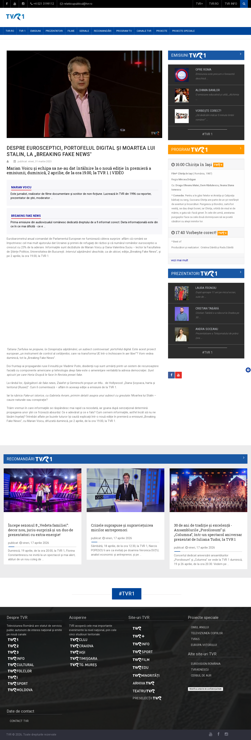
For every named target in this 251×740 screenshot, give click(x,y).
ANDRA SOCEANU (207, 329)
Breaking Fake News (26, 215)
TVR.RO (214, 3)
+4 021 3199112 (42, 3)
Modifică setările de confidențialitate (205, 689)
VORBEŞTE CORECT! (208, 110)
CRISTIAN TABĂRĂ (207, 308)
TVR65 (195, 639)
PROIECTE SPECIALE (183, 30)
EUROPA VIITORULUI (204, 645)
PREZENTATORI (54, 30)
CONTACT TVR (19, 721)
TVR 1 (22, 30)
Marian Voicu (21, 187)
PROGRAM (189, 149)
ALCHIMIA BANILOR (208, 90)
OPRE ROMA (203, 69)
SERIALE (84, 30)
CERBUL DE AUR (201, 675)
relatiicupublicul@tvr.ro (76, 3)
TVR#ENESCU (200, 669)
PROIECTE (161, 30)
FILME (71, 30)
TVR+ (199, 3)
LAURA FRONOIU (206, 287)
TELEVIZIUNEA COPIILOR (207, 633)
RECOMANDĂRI (102, 30)
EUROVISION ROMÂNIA (206, 664)
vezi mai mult (179, 260)
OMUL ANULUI (200, 627)
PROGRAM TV (124, 30)
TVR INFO (231, 3)
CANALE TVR (144, 30)
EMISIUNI (35, 30)
